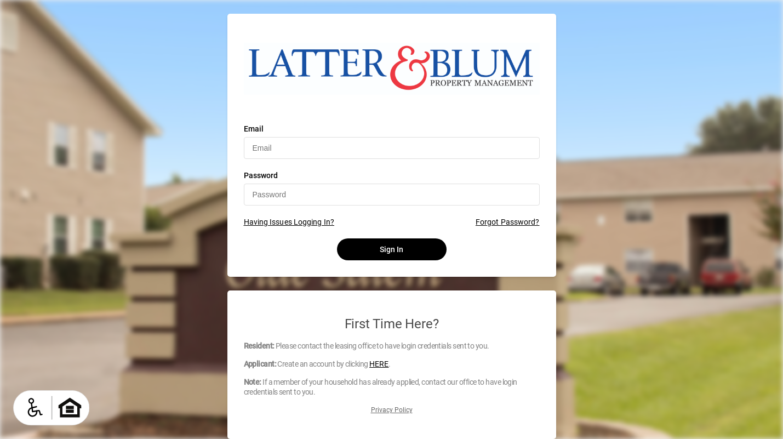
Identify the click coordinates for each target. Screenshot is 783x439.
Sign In (392, 249)
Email (254, 128)
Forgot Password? (508, 222)
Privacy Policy (392, 410)
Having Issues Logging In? (289, 222)
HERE (378, 364)
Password (261, 175)
